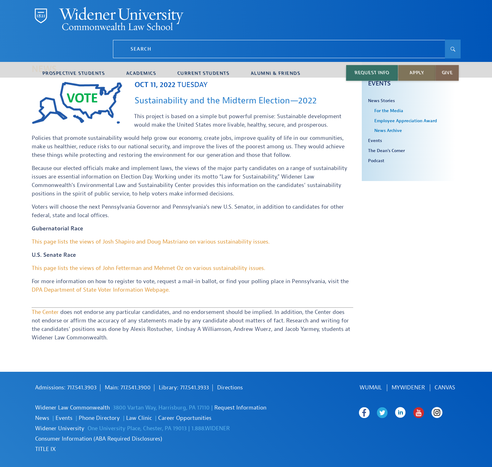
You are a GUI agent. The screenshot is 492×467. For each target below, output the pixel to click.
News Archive (388, 130)
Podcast (376, 160)
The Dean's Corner (386, 150)
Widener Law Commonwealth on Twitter (385, 412)
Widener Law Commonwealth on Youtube (426, 412)
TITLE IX (45, 449)
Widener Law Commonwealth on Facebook (365, 412)
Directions (230, 387)
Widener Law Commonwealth (72, 407)
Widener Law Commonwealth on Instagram (365, 426)
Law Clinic (139, 418)
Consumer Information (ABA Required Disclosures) (98, 438)
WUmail (371, 387)
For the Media (388, 110)
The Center (45, 312)
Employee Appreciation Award (405, 121)
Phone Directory (99, 418)
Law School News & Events (400, 79)
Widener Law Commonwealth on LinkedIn (405, 412)
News (42, 418)
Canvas (445, 387)
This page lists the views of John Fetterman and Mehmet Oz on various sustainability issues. (148, 268)
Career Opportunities (184, 418)
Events (375, 140)
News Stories (381, 100)
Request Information (240, 407)
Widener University (59, 428)
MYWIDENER (408, 387)
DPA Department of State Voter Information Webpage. (101, 290)
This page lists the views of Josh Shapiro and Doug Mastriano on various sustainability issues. (151, 241)
